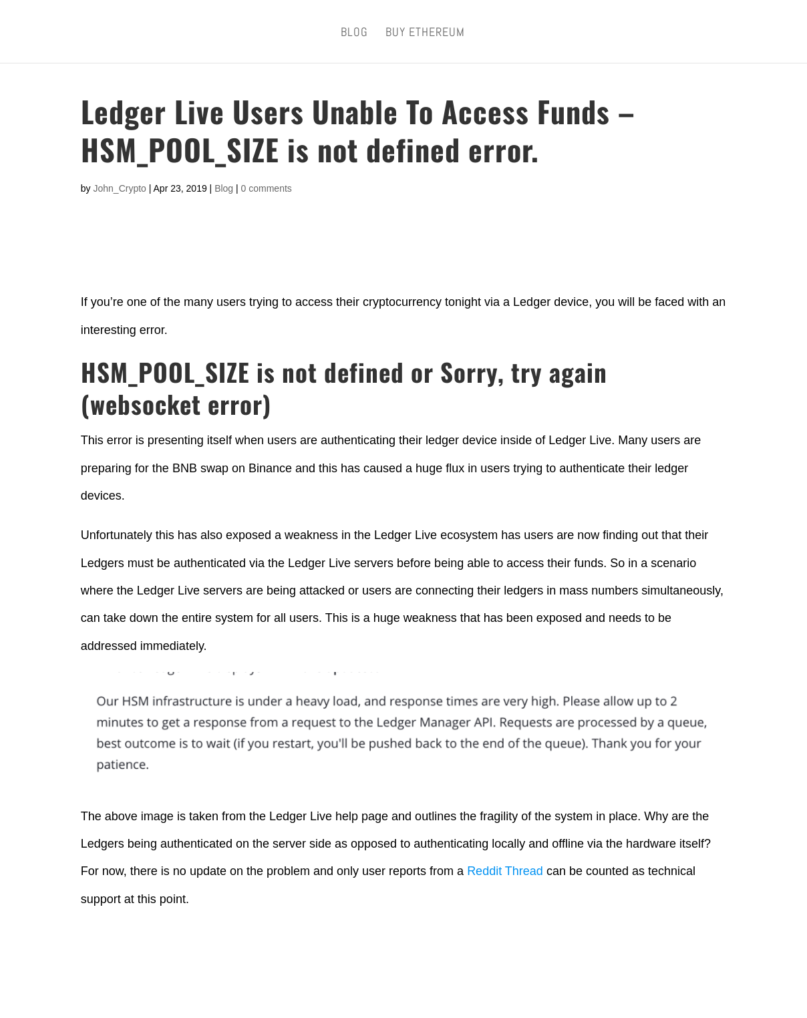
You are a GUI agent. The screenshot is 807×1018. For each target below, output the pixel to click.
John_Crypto (119, 188)
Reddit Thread (505, 871)
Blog (354, 33)
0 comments (266, 188)
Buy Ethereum (425, 33)
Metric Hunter (216, 993)
